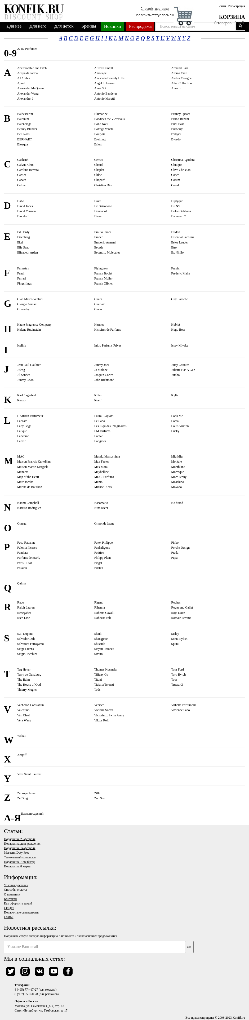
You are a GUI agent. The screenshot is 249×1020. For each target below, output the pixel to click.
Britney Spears (180, 114)
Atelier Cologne (181, 78)
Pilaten (98, 568)
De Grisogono (103, 206)
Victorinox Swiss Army (109, 715)
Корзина (232, 17)
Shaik (97, 634)
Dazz (97, 201)
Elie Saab (23, 247)
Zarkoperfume (26, 793)
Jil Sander (23, 375)
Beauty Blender (27, 129)
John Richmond (104, 380)
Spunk (175, 644)
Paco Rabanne (26, 542)
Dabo (20, 201)
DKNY (175, 206)
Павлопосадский (32, 813)
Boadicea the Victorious (109, 119)
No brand (177, 503)
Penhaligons (102, 547)
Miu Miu (177, 456)
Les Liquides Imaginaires (110, 426)
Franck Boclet (103, 273)
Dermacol (100, 211)
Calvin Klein (25, 165)
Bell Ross (23, 134)
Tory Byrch (178, 674)
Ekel (20, 242)
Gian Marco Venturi (30, 299)
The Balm (23, 679)
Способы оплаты (15, 890)
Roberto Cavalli (104, 613)
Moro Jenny (178, 477)
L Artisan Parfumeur (30, 416)
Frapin (175, 268)
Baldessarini (25, 114)
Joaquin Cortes (103, 375)
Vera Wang (24, 720)
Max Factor (101, 461)
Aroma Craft (179, 73)
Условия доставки (16, 885)
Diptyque (177, 201)
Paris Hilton (25, 563)
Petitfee (99, 553)
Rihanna (99, 607)
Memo (98, 482)
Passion (22, 568)
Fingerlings (24, 283)
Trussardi (177, 684)
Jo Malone (101, 370)
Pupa (174, 558)
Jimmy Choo (25, 380)
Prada (174, 553)
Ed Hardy (23, 232)
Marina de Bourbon (29, 487)
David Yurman (26, 211)
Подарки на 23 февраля (19, 839)
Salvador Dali (26, 639)
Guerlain (99, 304)
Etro (174, 247)
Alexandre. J (25, 98)
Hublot (175, 324)
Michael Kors (103, 487)
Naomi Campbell (28, 503)
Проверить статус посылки (155, 15)
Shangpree (101, 639)
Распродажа (140, 26)
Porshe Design (180, 547)
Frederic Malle (180, 273)
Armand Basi (179, 68)
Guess (98, 309)
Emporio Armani (105, 242)
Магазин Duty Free (16, 852)
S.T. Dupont (25, 634)
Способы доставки (155, 8)
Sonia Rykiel (179, 639)
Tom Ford (177, 669)
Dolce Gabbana (181, 211)
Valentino (23, 710)
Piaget (98, 563)
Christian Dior (103, 185)
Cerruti (98, 160)
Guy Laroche (179, 299)
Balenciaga (24, 124)
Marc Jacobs (25, 482)
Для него (37, 26)
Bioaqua (22, 144)
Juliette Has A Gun (183, 370)
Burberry (177, 129)
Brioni (98, 144)
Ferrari (21, 278)
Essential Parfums (182, 237)
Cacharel (23, 160)
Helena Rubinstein (29, 329)
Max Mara (101, 467)
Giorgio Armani (27, 304)
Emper (98, 237)
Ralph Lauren (26, 607)
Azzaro (175, 88)
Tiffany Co (101, 674)
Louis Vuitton (180, 426)
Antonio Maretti (104, 98)
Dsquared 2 (178, 216)
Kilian (98, 395)
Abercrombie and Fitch (32, 68)
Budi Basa (177, 124)
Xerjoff (21, 755)
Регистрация (236, 6)
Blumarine (101, 114)
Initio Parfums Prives (107, 345)
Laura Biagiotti (104, 416)
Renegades (24, 613)
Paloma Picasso (27, 547)
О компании (12, 894)
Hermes (99, 324)
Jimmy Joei (101, 365)
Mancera (22, 472)
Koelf (97, 400)
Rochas (175, 602)
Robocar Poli (102, 618)
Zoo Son (99, 798)
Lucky (175, 431)
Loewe (98, 436)
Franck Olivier (103, 283)
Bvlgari (176, 134)
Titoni (98, 679)
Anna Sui (100, 88)
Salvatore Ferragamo (30, 644)
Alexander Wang (27, 93)
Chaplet (99, 170)
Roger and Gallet (182, 607)
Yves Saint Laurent (29, 774)
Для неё (14, 26)
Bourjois (99, 134)
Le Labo (99, 421)
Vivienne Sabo (180, 710)
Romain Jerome (181, 618)
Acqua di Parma (27, 73)
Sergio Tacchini (27, 654)
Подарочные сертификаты (21, 912)
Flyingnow (101, 268)
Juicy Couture (180, 365)
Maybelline (101, 472)
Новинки (112, 26)
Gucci (98, 299)
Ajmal (21, 83)
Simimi (99, 654)
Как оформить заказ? (18, 903)
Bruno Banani (180, 119)
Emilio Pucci (102, 232)
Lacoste (22, 421)
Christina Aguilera (182, 160)
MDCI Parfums (104, 477)
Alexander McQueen (30, 88)
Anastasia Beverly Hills (109, 78)
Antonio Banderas (105, 93)
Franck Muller (103, 278)
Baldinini (23, 119)
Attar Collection (181, 83)
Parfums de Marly (28, 558)
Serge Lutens (25, 649)
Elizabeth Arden (27, 252)
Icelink (21, 345)
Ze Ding (22, 798)
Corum (175, 180)
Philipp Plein (102, 558)
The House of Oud (29, 684)
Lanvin (21, 441)
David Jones (25, 206)
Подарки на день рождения (22, 843)
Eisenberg (23, 237)
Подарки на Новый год (19, 862)
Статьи (8, 917)
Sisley (175, 634)
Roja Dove (178, 613)
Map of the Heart (28, 477)
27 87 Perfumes (27, 49)
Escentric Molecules (107, 252)
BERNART (24, 139)
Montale (176, 461)
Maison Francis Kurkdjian (34, 461)
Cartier (21, 175)
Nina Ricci (101, 508)
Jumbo (175, 375)
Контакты (10, 899)
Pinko (175, 542)
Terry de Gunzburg (29, 674)
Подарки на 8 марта (17, 866)
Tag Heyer (23, 669)
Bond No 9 (101, 124)
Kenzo (21, 400)
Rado (20, 602)
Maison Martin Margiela (32, 467)
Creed (175, 185)
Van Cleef (23, 715)
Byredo (175, 139)
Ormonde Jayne (104, 523)
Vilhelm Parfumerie (183, 705)
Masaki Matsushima (107, 456)
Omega (21, 523)
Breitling (100, 139)
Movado (176, 487)
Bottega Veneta (104, 129)
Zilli (97, 793)
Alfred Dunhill (103, 68)
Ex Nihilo (177, 252)
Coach (175, 175)
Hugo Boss (178, 329)
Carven (21, 180)
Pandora (22, 553)
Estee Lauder (179, 242)
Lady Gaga (24, 426)
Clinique (176, 165)
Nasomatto (101, 503)
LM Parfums (102, 431)
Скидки (9, 908)
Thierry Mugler (27, 689)
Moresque (177, 472)
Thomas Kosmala (105, 669)
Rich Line (23, 618)
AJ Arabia (23, 78)
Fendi (20, 273)
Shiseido (99, 644)
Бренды (89, 26)
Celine (21, 185)
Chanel (98, 165)
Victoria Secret (103, 710)
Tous (174, 679)
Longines (100, 441)
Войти (221, 6)
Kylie (174, 395)
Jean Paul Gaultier (29, 365)
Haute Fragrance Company (34, 324)
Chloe (98, 175)
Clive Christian (180, 170)
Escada (98, 247)
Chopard (99, 180)
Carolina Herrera (28, 170)
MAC (20, 456)
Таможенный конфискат (20, 857)
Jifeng (21, 370)
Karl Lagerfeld (26, 395)
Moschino (177, 482)
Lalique (22, 431)
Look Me (177, 416)
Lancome (23, 436)
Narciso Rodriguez (29, 508)
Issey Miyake (179, 345)
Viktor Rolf (101, 720)
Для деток (63, 26)
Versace (99, 705)
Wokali (21, 736)
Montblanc (178, 467)
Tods (97, 689)
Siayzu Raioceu (104, 649)
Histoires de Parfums (107, 329)
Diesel (98, 216)
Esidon (175, 232)
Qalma (21, 583)
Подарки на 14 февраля (19, 848)
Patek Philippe (103, 542)
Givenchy (23, 309)
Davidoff (23, 216)
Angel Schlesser (104, 83)
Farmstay (23, 268)
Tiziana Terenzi (104, 684)
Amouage (100, 73)
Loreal (175, 421)
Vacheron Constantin (30, 705)
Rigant (98, 602)
